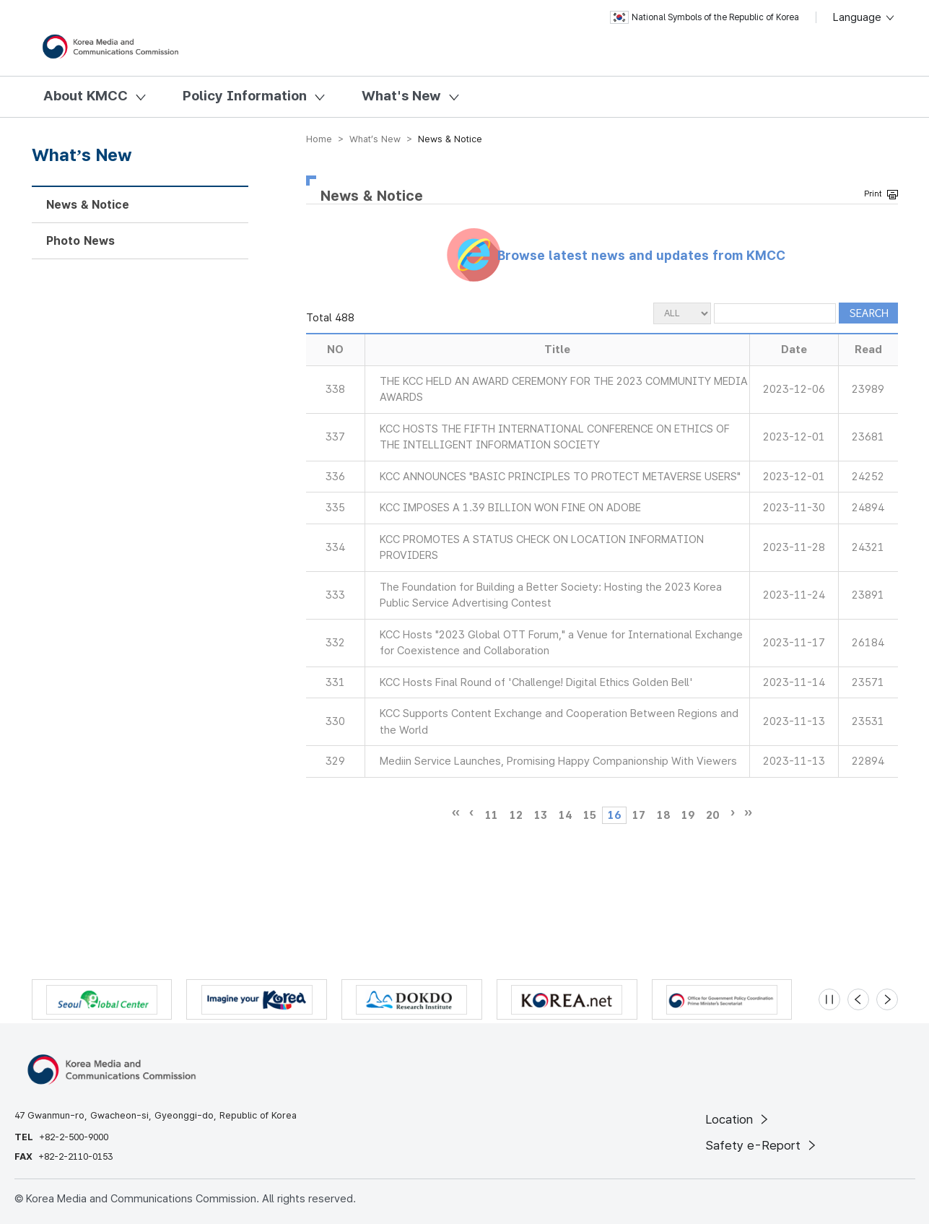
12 (516, 815)
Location (738, 1119)
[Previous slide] (858, 999)
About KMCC (85, 95)
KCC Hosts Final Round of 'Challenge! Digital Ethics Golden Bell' (536, 682)
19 (687, 815)
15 (589, 815)
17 (638, 815)
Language (864, 17)
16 (614, 815)
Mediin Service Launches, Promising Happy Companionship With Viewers (558, 761)
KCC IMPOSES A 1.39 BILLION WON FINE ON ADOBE (510, 507)
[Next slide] (887, 999)
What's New (401, 95)
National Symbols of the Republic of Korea (704, 17)
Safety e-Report (762, 1145)
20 (712, 815)
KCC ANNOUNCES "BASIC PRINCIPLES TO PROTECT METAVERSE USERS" (560, 476)
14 (565, 815)
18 (663, 815)
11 (491, 815)
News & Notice (87, 205)
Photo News (80, 241)
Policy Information (245, 95)
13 (540, 815)
